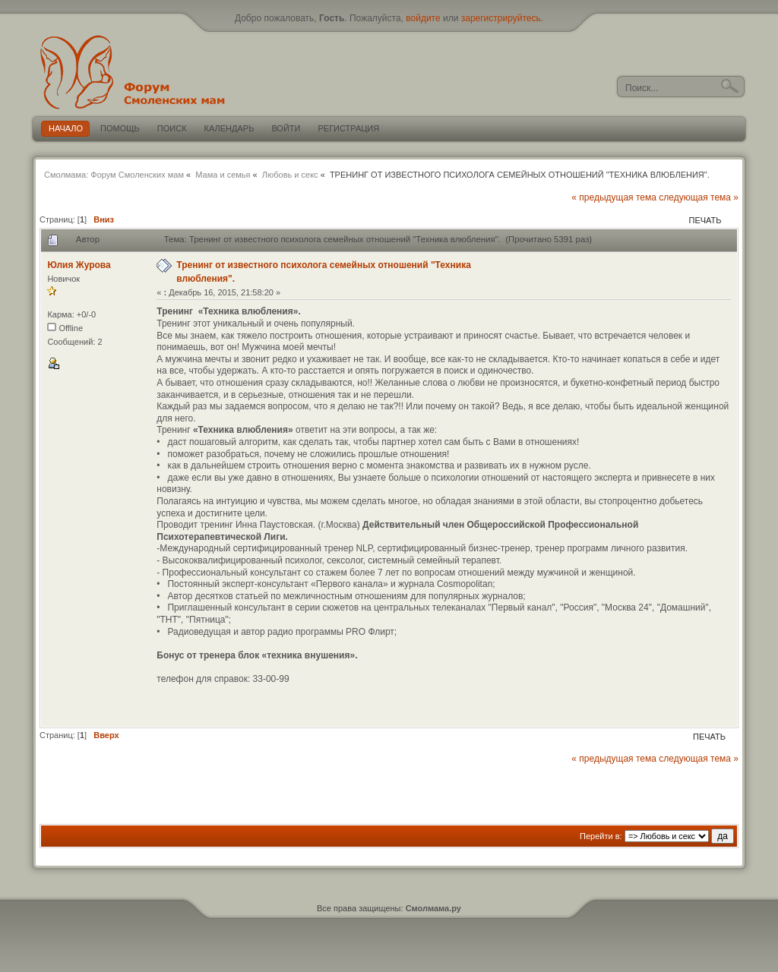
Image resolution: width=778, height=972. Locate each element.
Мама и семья (222, 174)
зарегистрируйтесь (501, 18)
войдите (423, 18)
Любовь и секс (290, 174)
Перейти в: (601, 836)
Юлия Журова (78, 265)
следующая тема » (698, 197)
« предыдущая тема (613, 197)
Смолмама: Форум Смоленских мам (114, 174)
